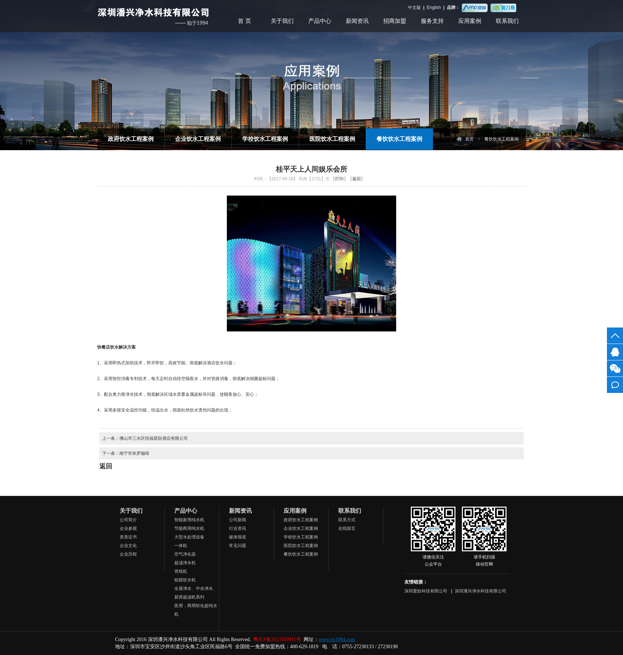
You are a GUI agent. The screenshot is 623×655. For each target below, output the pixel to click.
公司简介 (128, 519)
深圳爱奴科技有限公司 (426, 591)
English (433, 7)
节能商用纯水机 (189, 528)
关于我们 (282, 21)
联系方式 (346, 519)
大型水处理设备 (189, 537)
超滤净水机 (185, 562)
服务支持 (432, 21)
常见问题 (237, 545)
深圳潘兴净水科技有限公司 (480, 591)
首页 (469, 139)
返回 (356, 178)
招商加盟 (394, 21)
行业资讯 (237, 528)
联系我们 (507, 21)
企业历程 (128, 554)
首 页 (244, 21)
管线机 (180, 571)
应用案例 (469, 21)
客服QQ (615, 352)
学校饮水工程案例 (265, 139)
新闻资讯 (357, 21)
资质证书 (128, 537)
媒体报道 (237, 537)
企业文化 (128, 545)
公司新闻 (237, 519)
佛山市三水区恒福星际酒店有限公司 (153, 438)
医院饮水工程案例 (332, 139)
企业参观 (128, 528)
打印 (339, 178)
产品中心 (319, 21)
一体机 (180, 545)
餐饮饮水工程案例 (399, 139)
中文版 (415, 7)
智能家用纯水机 (189, 519)
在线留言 (346, 528)
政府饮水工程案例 (131, 139)
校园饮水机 (185, 579)
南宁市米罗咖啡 (134, 453)
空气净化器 (185, 554)
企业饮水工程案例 (198, 139)
